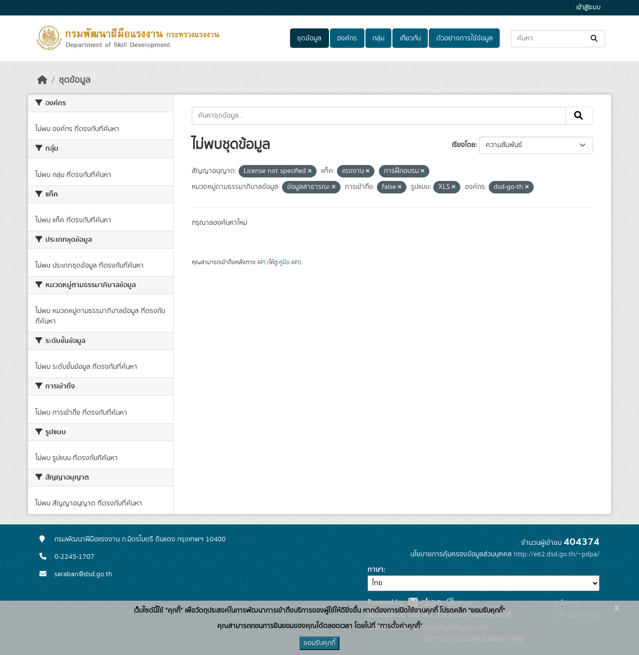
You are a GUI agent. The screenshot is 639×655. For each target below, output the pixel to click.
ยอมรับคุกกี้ (319, 643)
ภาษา (375, 570)
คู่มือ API (289, 262)
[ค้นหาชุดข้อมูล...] (558, 38)
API (261, 262)
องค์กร (347, 38)
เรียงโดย (463, 145)
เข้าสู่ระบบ (588, 7)
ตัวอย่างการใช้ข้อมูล (464, 38)
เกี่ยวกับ (410, 38)
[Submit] (595, 38)
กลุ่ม (378, 38)
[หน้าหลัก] (42, 80)
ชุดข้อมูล (309, 38)
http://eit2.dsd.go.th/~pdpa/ (557, 554)
